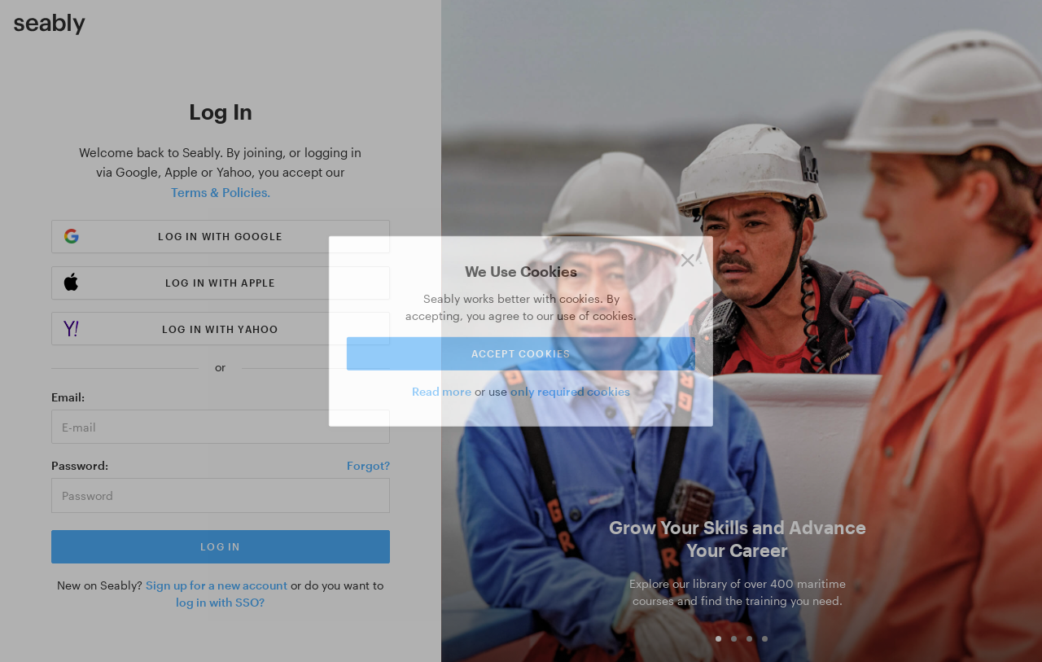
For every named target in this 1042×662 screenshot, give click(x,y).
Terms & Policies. (220, 192)
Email (66, 397)
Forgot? (368, 465)
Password (78, 465)
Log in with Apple (220, 282)
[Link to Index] (49, 24)
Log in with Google (220, 236)
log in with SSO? (220, 602)
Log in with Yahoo (220, 329)
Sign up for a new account (216, 585)
